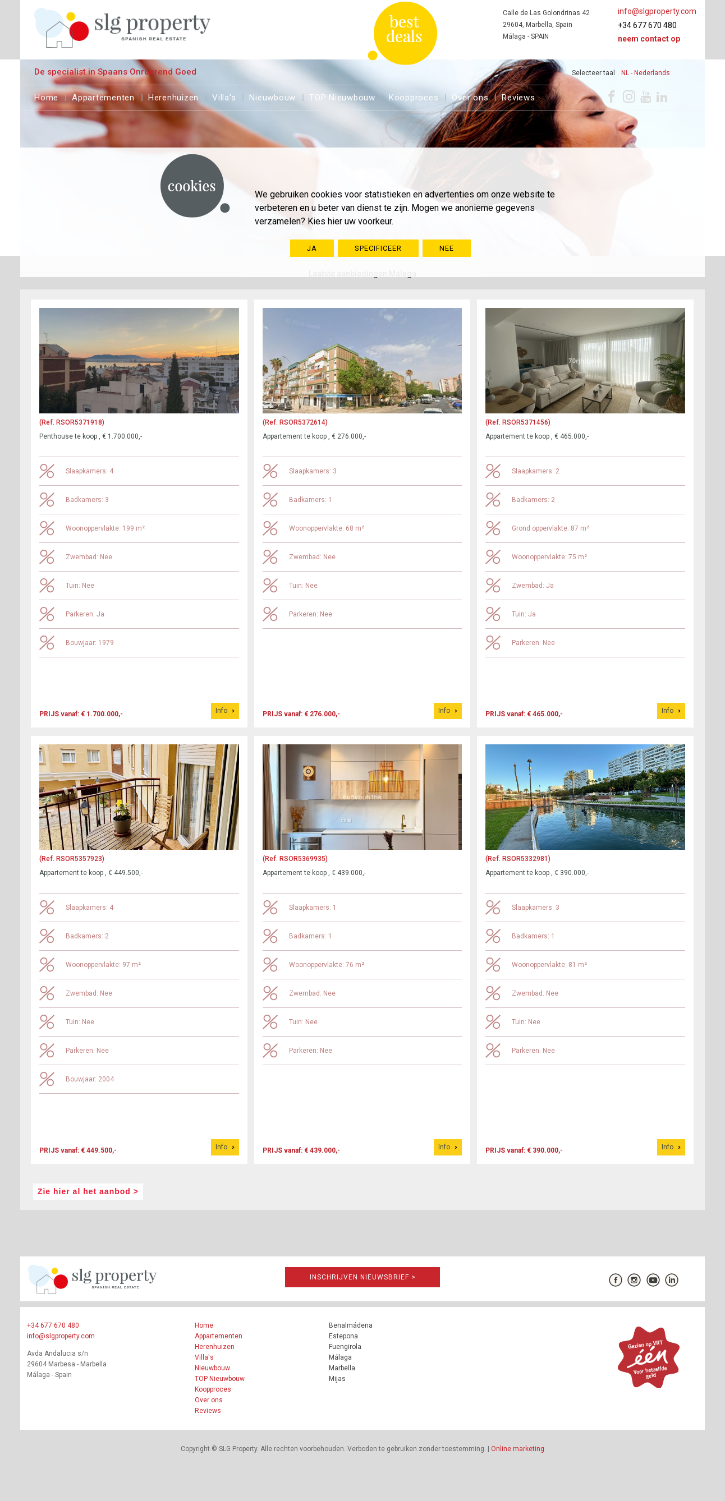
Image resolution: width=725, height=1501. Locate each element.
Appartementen (103, 96)
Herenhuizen (173, 96)
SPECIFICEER (378, 248)
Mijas (337, 1379)
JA (312, 248)
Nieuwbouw (272, 96)
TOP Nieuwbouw (342, 96)
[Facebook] (611, 96)
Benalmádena (351, 1325)
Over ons (470, 96)
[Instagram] (629, 96)
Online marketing (517, 1449)
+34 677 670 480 (647, 25)
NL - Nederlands (645, 73)
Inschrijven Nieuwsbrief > (363, 1277)
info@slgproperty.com (657, 11)
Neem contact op (649, 38)
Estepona (343, 1336)
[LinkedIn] (662, 96)
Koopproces (414, 96)
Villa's (224, 96)
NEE (446, 248)
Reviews (518, 96)
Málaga (340, 1357)
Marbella (342, 1368)
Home (46, 96)
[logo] (122, 27)
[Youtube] (645, 96)
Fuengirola (345, 1347)
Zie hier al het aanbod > (88, 1191)
